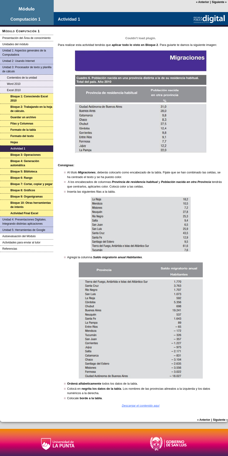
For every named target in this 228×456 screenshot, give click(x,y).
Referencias (9, 248)
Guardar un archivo (23, 117)
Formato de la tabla (23, 129)
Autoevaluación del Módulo (19, 236)
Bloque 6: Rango (21, 177)
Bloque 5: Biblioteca (23, 171)
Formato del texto (22, 136)
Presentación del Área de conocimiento (26, 38)
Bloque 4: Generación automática (24, 163)
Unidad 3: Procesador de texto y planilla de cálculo (26, 69)
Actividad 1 (17, 148)
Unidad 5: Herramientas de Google (23, 230)
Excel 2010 (14, 90)
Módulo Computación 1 (21, 31)
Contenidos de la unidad (22, 77)
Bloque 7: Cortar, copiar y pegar (31, 184)
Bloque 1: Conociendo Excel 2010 (29, 98)
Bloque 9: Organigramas (26, 196)
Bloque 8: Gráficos (22, 190)
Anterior (202, 2)
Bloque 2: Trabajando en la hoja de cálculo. (31, 109)
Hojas (14, 142)
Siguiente (219, 2)
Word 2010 (13, 84)
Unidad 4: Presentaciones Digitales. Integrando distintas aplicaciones (24, 221)
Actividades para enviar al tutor (21, 242)
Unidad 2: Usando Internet (18, 61)
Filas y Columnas (21, 123)
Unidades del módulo (15, 44)
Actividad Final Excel (24, 213)
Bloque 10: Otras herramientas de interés (30, 205)
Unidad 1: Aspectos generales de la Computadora (24, 52)
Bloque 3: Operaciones (25, 154)
